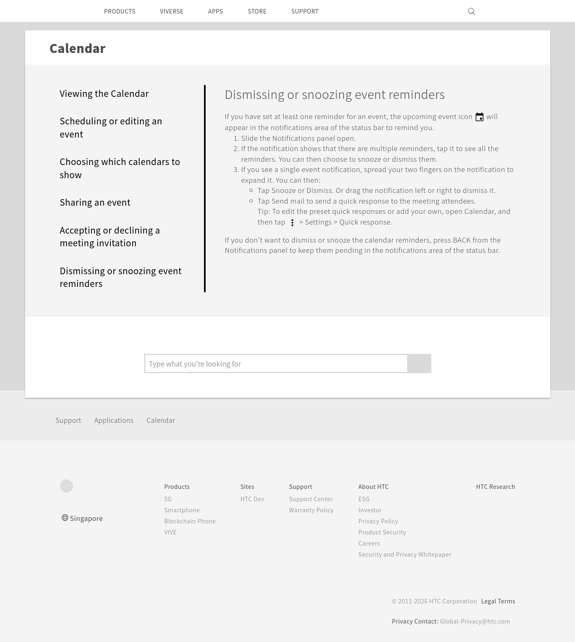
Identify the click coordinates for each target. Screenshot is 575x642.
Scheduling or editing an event (116, 127)
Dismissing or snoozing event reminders (112, 277)
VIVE (150, 532)
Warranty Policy (299, 510)
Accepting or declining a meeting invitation (116, 236)
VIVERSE (179, 11)
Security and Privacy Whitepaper (397, 554)
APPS (226, 11)
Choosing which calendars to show (119, 168)
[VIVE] (504, 11)
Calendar (175, 420)
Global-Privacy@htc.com (473, 621)
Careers (358, 543)
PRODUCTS (122, 11)
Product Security (373, 532)
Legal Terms (496, 601)
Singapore (88, 518)
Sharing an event (98, 202)
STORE (271, 11)
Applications (122, 420)
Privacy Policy (368, 521)
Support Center (298, 498)
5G (146, 498)
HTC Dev (236, 498)
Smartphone (161, 510)
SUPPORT (322, 11)
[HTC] (70, 11)
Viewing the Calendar (109, 93)
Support (71, 420)
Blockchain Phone (170, 521)
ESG (353, 498)
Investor (359, 510)
